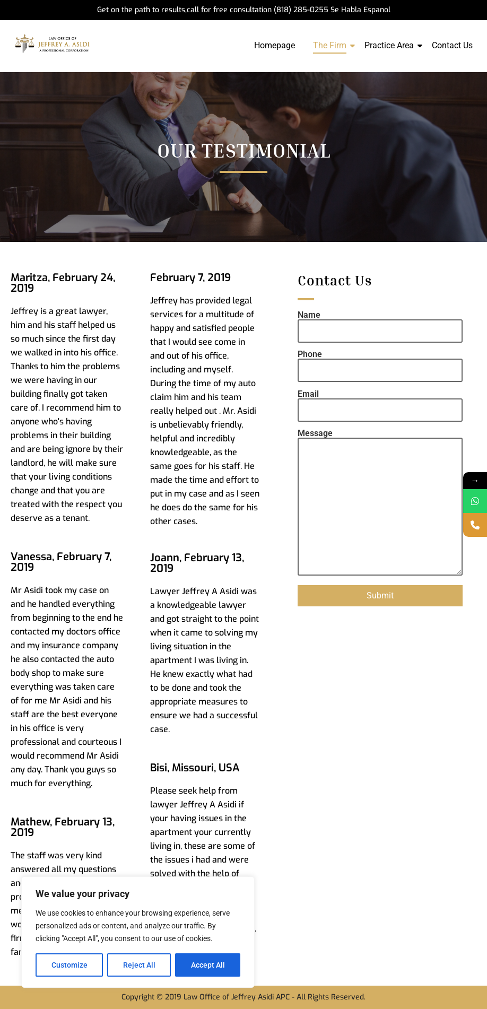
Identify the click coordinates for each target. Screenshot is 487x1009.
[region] (138, 932)
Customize (69, 965)
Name (380, 323)
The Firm (331, 45)
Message (380, 503)
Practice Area (391, 45)
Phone (380, 362)
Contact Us (452, 45)
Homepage (274, 45)
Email (380, 402)
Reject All (139, 965)
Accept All (208, 965)
